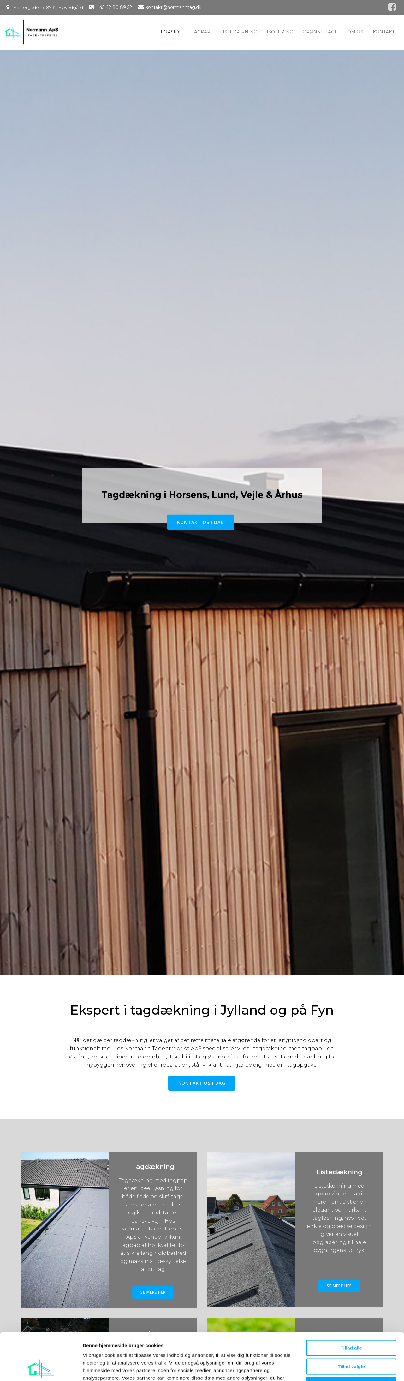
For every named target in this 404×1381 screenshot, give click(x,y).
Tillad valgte (351, 1322)
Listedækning (238, 32)
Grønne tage (320, 32)
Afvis (351, 1340)
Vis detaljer (328, 1368)
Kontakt (384, 32)
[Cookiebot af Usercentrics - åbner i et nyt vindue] (40, 1368)
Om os (355, 32)
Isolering (280, 32)
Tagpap (201, 32)
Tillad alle (351, 1304)
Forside (171, 32)
